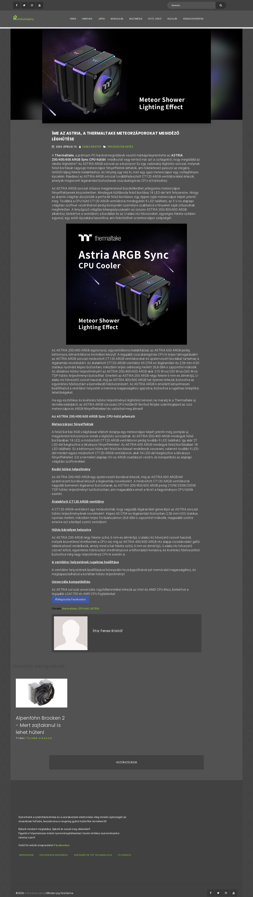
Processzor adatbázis (54, 850)
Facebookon (62, 841)
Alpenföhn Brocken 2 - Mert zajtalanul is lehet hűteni (40, 720)
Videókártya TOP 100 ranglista (95, 850)
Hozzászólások (126, 758)
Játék (101, 19)
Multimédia (135, 19)
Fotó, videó (155, 19)
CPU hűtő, (84, 607)
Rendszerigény (36, 888)
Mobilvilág (117, 19)
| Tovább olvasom (38, 733)
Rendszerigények (193, 19)
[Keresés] (221, 5)
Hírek (73, 19)
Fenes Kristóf (92, 145)
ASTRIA (94, 607)
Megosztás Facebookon (70, 598)
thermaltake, (69, 607)
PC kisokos (127, 850)
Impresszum (25, 850)
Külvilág (172, 19)
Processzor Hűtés (120, 145)
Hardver (87, 19)
